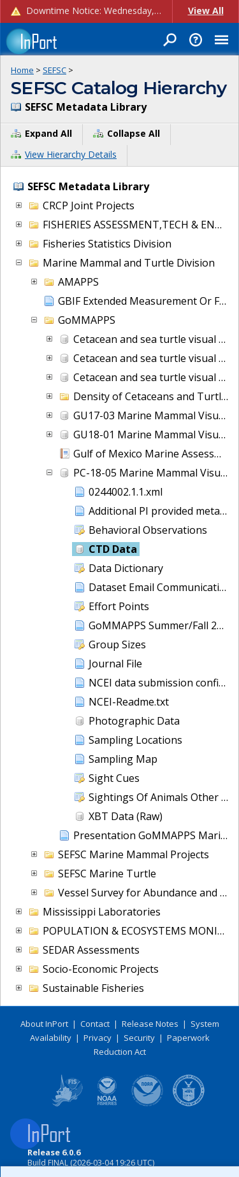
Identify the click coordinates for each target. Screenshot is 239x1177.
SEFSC (54, 70)
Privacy (97, 1037)
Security (139, 1037)
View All (206, 10)
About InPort (44, 1023)
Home (22, 70)
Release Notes (150, 1023)
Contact (95, 1023)
